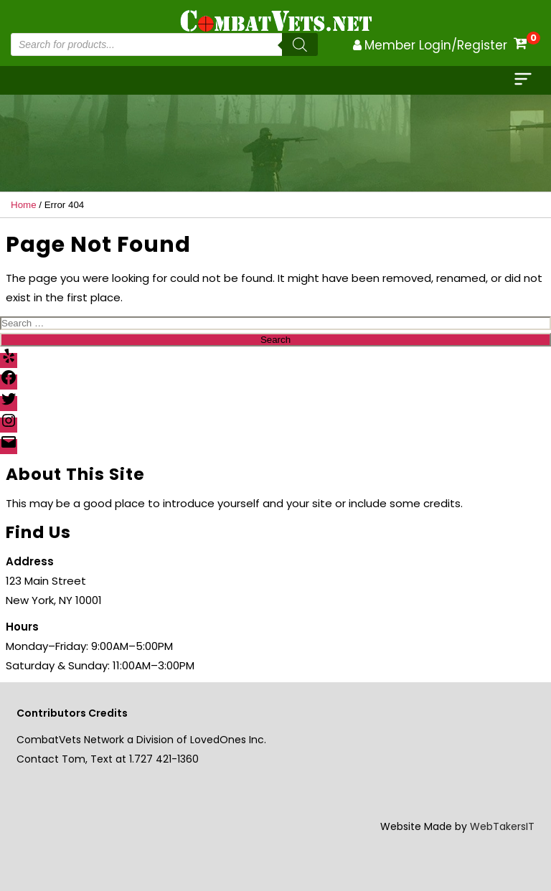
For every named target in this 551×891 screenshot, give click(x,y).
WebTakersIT (502, 826)
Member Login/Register (435, 45)
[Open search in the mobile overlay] (164, 44)
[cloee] (524, 80)
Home (24, 204)
